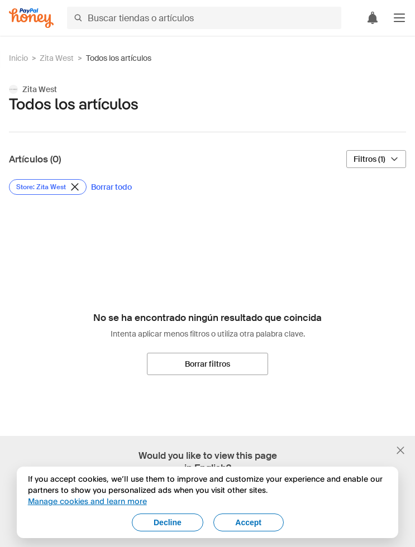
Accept (248, 522)
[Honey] (31, 18)
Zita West (57, 58)
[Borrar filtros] (207, 364)
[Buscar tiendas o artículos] (204, 18)
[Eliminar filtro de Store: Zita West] (48, 187)
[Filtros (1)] (376, 159)
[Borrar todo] (111, 187)
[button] (399, 18)
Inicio (18, 58)
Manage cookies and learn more (87, 501)
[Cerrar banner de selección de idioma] (400, 450)
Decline (168, 522)
